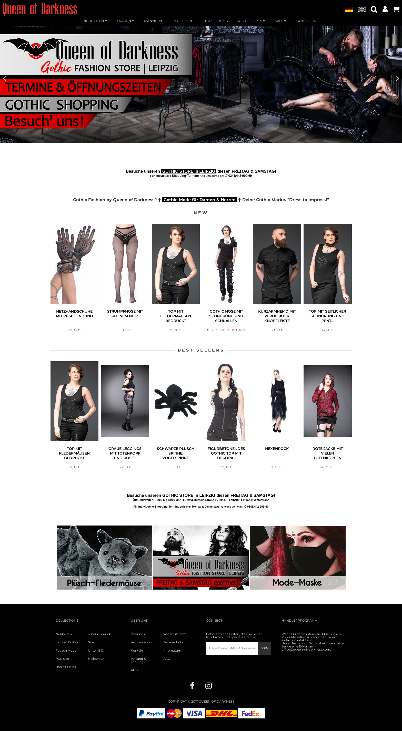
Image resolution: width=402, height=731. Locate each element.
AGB (134, 674)
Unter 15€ (95, 655)
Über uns (138, 639)
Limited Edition (67, 647)
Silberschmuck (99, 639)
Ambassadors (141, 647)
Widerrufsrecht (175, 639)
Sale (91, 647)
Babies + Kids (66, 671)
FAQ (166, 663)
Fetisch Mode (66, 655)
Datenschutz (173, 647)
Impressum (172, 655)
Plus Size (62, 663)
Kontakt (137, 655)
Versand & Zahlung (138, 665)
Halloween (96, 663)
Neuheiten (64, 639)
